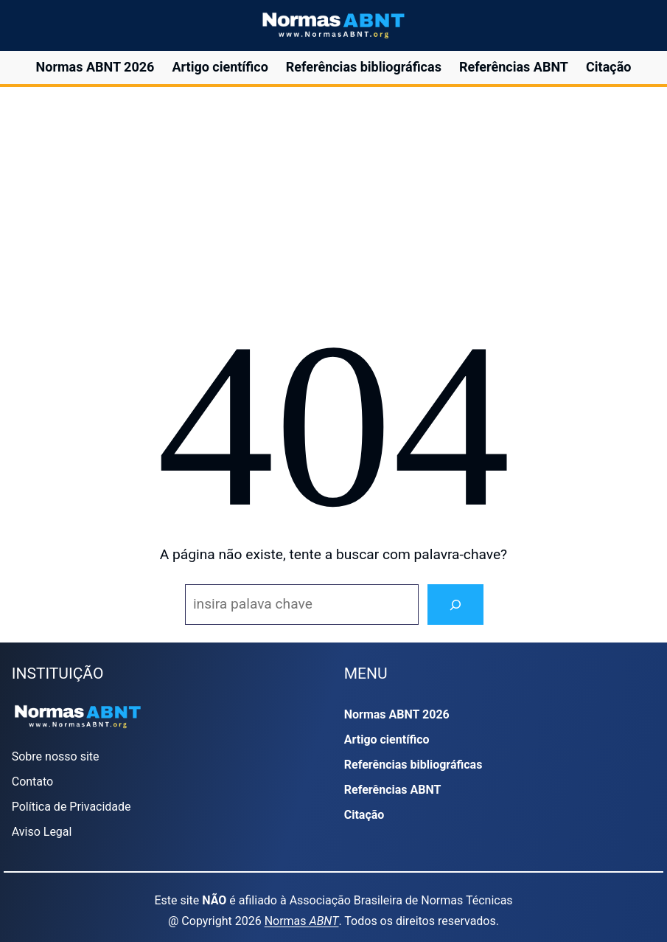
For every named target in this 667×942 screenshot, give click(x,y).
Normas (302, 921)
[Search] (455, 604)
